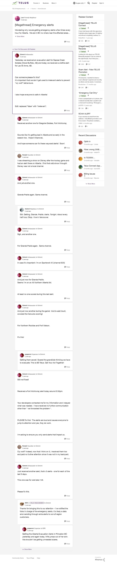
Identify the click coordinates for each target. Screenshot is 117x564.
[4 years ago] (85, 61)
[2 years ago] (88, 105)
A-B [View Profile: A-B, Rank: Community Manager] (80, 61)
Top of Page (30, 558)
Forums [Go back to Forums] (34, 8)
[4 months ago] (87, 123)
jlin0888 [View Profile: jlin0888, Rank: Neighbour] (81, 105)
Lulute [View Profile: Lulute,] (96, 144)
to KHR (43, 528)
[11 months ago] (91, 84)
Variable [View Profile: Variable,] (96, 160)
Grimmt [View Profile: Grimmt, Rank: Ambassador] (22, 54)
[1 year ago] (89, 38)
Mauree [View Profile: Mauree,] (96, 178)
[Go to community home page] (20, 3)
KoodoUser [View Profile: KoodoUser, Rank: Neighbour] (82, 84)
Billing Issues (89, 174)
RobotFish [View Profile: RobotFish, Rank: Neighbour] (82, 38)
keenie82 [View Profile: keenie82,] (97, 168)
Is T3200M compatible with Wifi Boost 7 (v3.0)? (92, 158)
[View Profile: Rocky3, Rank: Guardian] (19, 156)
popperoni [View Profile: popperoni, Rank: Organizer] (28, 354)
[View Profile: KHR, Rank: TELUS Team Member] (22, 504)
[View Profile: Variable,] (81, 159)
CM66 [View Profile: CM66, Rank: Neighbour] (80, 123)
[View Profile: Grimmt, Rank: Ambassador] (17, 56)
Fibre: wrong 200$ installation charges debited (92, 149)
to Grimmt (39, 117)
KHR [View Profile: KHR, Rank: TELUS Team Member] (26, 503)
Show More (19, 36)
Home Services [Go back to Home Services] (42, 8)
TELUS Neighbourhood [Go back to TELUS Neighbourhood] (18, 8)
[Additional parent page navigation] (28, 8)
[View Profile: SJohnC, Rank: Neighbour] (22, 210)
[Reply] (67, 41)
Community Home (18, 558)
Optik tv (87, 141)
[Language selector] (79, 3)
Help (38, 558)
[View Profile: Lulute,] (81, 143)
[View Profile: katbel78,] (81, 151)
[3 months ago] (88, 144)
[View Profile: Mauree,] (81, 175)
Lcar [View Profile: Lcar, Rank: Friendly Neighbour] (22, 17)
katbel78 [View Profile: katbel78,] (97, 152)
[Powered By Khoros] (100, 559)
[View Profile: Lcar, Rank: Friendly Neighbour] (17, 18)
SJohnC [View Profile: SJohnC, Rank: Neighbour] (27, 209)
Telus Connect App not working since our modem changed (93, 166)
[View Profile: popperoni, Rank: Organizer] (22, 355)
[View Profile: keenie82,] (81, 167)
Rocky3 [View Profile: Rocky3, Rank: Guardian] (24, 155)
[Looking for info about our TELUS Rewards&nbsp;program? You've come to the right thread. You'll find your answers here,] (90, 56)
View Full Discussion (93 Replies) (23, 49)
